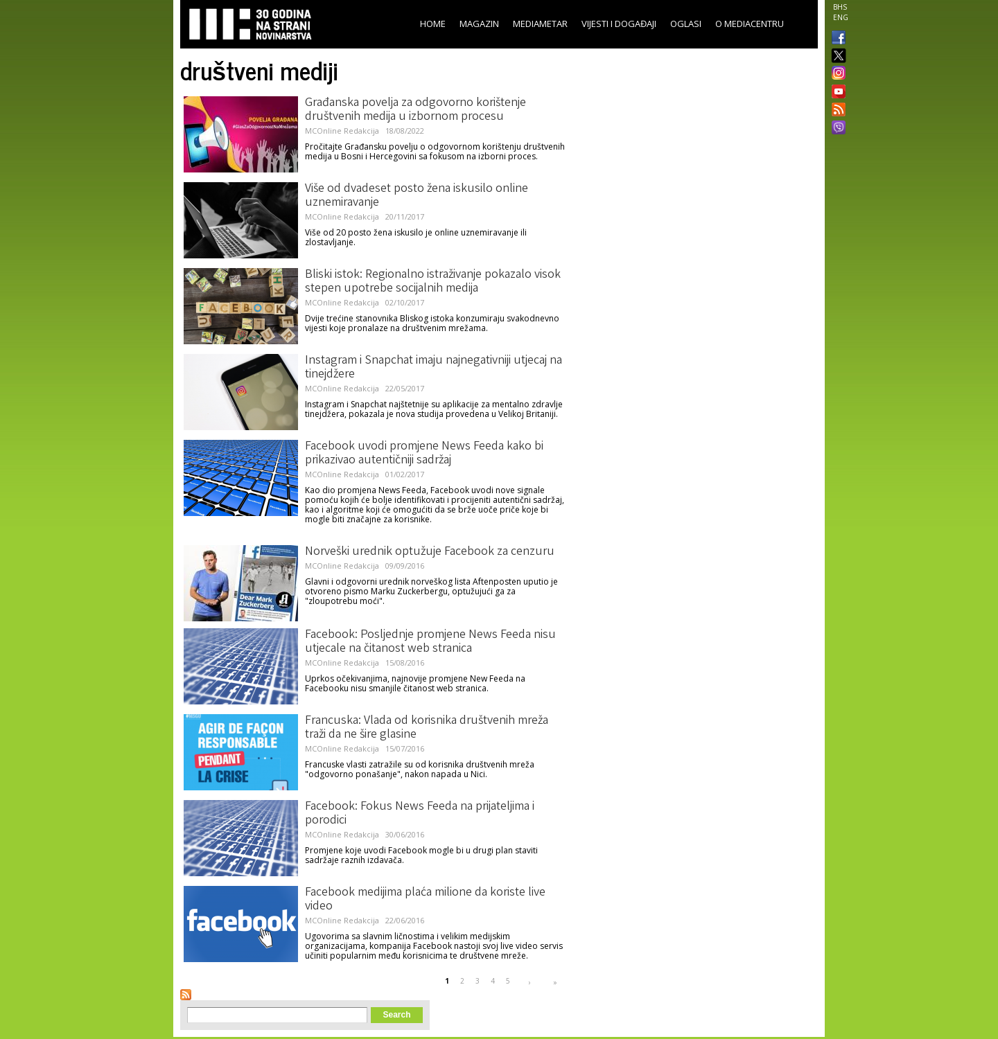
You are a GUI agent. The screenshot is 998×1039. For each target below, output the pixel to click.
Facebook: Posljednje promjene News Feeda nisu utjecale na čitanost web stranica (430, 642)
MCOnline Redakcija (342, 130)
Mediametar (540, 23)
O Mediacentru (749, 23)
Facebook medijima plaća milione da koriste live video (425, 900)
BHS (840, 7)
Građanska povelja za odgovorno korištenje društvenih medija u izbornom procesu (415, 110)
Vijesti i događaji (618, 23)
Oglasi (685, 23)
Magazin (479, 23)
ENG (840, 17)
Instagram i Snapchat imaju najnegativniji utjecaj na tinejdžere (433, 368)
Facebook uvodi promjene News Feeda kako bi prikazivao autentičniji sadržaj (424, 454)
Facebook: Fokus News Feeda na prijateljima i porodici (419, 814)
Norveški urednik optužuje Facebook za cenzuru (429, 552)
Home (433, 23)
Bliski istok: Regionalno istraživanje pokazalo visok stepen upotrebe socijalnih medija (433, 282)
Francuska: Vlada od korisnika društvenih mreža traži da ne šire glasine (426, 728)
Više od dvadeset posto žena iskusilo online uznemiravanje (416, 196)
